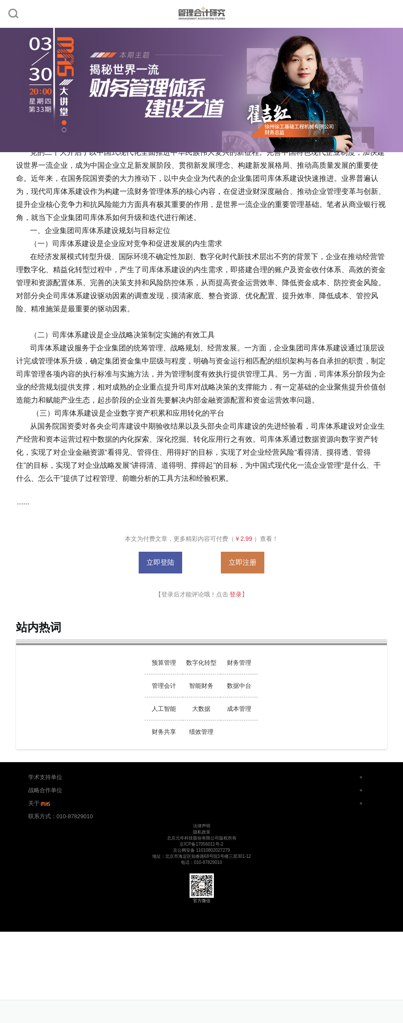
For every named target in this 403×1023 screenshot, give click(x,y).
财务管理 (239, 662)
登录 (236, 594)
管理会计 (164, 685)
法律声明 (201, 825)
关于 (40, 803)
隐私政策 (201, 832)
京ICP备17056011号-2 (201, 844)
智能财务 (201, 685)
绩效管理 (201, 731)
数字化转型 (201, 662)
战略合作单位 (45, 790)
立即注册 (242, 562)
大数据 (201, 708)
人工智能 (164, 708)
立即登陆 (160, 562)
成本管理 (239, 708)
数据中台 (239, 685)
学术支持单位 (45, 777)
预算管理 (164, 662)
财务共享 (164, 731)
